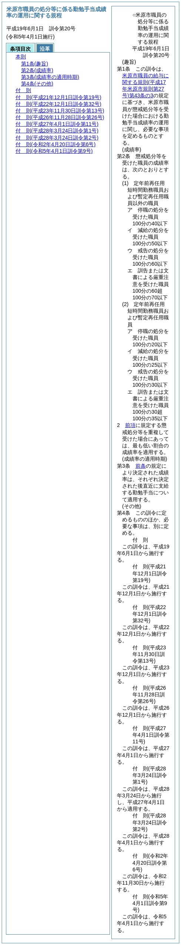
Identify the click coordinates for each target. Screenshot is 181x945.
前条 (140, 466)
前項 (130, 425)
